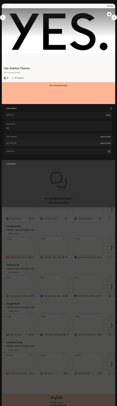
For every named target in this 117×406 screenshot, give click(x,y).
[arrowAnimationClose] (3, 17)
